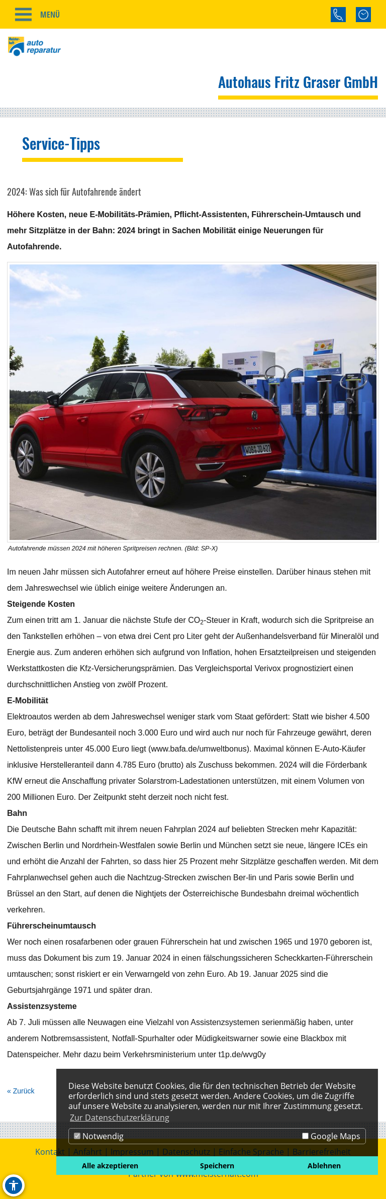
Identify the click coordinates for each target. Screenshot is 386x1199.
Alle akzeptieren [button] (110, 1165)
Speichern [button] (217, 1165)
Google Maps (331, 1136)
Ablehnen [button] (324, 1165)
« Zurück (20, 1090)
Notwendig (99, 1136)
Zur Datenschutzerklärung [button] (119, 1117)
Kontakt (50, 1152)
